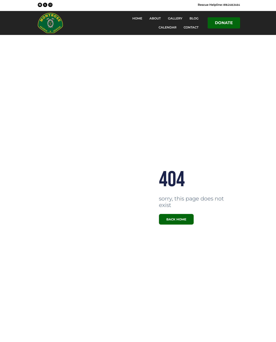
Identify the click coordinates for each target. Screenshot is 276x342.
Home (137, 18)
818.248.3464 (230, 4)
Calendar (167, 27)
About (155, 18)
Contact (191, 27)
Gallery (175, 18)
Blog (194, 18)
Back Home (178, 219)
